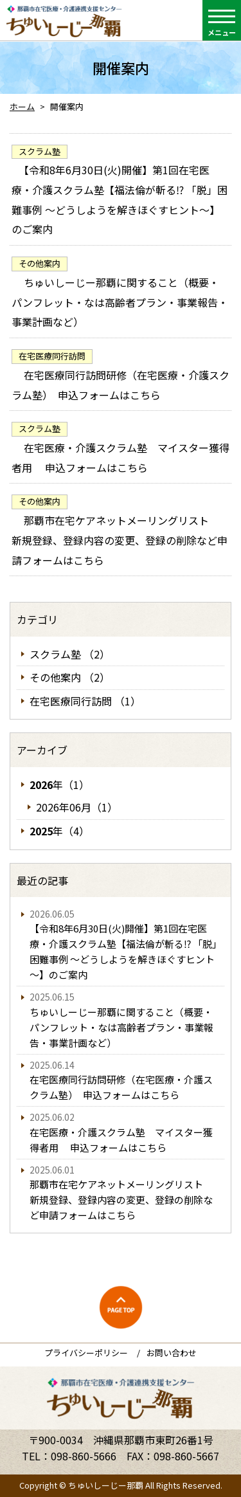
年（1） (59, 784)
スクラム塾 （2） (70, 654)
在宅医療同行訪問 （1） (85, 701)
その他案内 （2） (70, 677)
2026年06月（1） (77, 807)
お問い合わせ (172, 1353)
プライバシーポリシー (86, 1353)
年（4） (59, 831)
